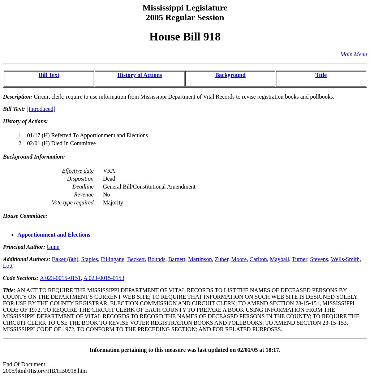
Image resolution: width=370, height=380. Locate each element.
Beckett (136, 259)
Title (321, 75)
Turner (299, 259)
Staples (89, 259)
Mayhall (279, 259)
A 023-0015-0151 (60, 278)
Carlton (258, 259)
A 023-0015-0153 (103, 278)
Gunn (53, 247)
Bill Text (49, 75)
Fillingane (112, 259)
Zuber (222, 259)
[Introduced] (40, 109)
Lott (8, 266)
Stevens (319, 259)
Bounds (156, 259)
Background (230, 75)
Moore (239, 259)
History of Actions (139, 75)
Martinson (200, 259)
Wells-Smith (345, 259)
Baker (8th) (65, 259)
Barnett (176, 259)
